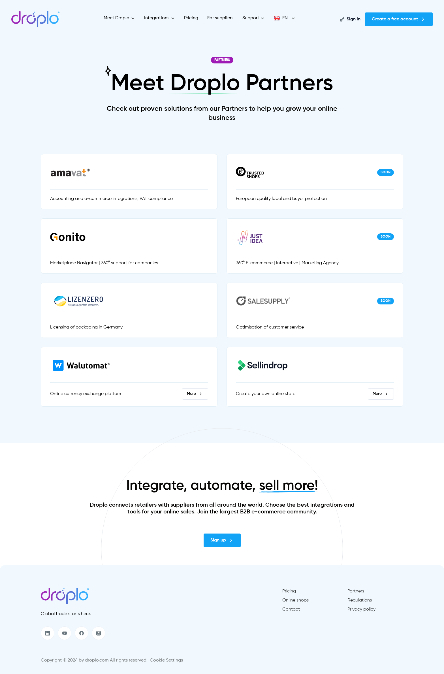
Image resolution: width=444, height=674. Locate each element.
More (195, 393)
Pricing (191, 18)
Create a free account (399, 19)
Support (253, 18)
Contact (291, 609)
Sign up (222, 540)
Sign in (350, 19)
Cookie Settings (166, 660)
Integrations (159, 18)
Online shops (295, 600)
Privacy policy (361, 609)
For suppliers (220, 18)
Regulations (359, 600)
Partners (355, 591)
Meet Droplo (119, 18)
